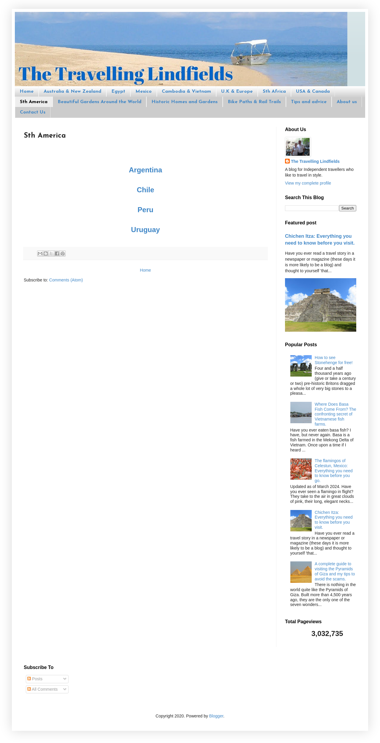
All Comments (42, 689)
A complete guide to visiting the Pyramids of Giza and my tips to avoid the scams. (335, 571)
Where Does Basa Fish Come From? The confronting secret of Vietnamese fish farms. (335, 414)
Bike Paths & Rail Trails (254, 102)
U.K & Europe (237, 91)
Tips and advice (309, 102)
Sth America (34, 102)
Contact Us (32, 112)
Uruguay (145, 230)
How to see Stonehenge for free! (334, 360)
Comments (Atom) (66, 280)
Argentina (145, 170)
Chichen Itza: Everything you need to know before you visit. (334, 520)
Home (27, 91)
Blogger (216, 716)
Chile (145, 190)
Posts (34, 678)
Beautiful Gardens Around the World (99, 102)
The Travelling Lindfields (315, 161)
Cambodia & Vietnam (186, 91)
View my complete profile (308, 183)
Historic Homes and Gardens (184, 102)
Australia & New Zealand (72, 91)
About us (347, 102)
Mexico (143, 91)
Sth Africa (274, 91)
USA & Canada (313, 91)
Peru (145, 210)
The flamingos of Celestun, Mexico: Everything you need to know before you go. (334, 470)
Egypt (118, 91)
